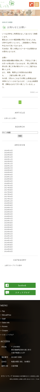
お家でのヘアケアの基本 (13, 265)
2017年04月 (8, 194)
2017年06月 (8, 192)
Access (4, 326)
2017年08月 (8, 190)
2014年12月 (8, 236)
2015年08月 (8, 223)
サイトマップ (7, 376)
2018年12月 (8, 177)
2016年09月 (8, 203)
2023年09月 (8, 155)
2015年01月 (8, 234)
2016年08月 (8, 205)
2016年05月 (8, 210)
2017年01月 (8, 199)
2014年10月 (8, 240)
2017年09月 (8, 188)
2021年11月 (8, 163)
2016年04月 (8, 212)
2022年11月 (8, 159)
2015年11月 (8, 220)
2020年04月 (8, 174)
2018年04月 (8, 181)
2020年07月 (8, 168)
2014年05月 (8, 249)
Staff (4, 319)
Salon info (5, 323)
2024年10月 (8, 150)
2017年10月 (8, 185)
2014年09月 (8, 242)
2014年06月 (8, 247)
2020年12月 (8, 166)
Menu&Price (6, 315)
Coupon (5, 330)
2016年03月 (8, 214)
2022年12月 (8, 157)
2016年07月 (8, 207)
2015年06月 (8, 225)
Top (3, 311)
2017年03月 (8, 196)
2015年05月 (8, 227)
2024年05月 (8, 152)
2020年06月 (8, 170)
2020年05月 (8, 172)
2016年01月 (8, 218)
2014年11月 (8, 238)
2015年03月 (8, 232)
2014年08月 (8, 245)
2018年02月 (8, 183)
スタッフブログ (8, 335)
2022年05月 (8, 161)
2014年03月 (8, 251)
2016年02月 (8, 216)
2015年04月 (8, 229)
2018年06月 (8, 179)
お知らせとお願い (16, 27)
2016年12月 (8, 201)
